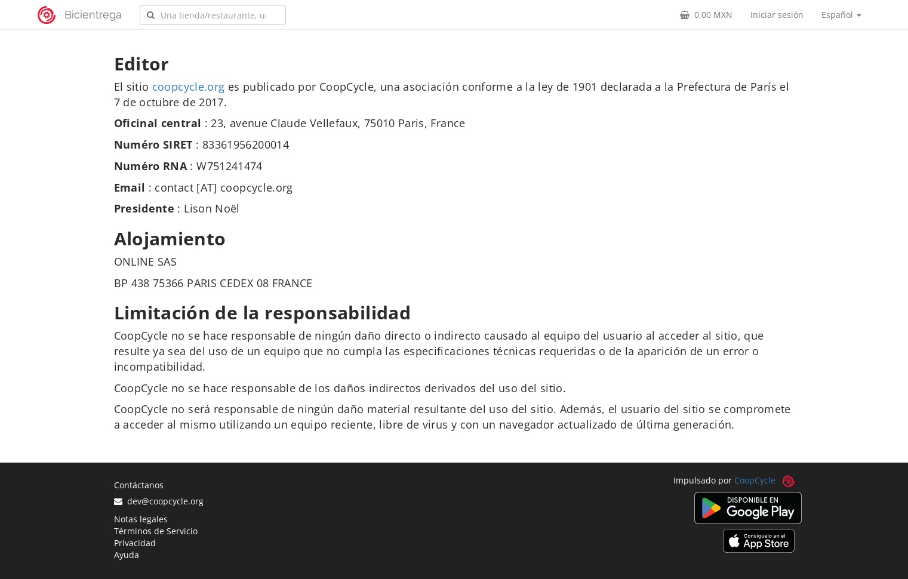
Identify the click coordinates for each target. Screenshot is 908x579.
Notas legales (141, 519)
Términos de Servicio (156, 531)
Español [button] (841, 14)
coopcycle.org (188, 86)
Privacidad (135, 543)
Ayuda (126, 554)
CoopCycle (754, 480)
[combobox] (213, 15)
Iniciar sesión (777, 14)
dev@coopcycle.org (159, 501)
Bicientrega (93, 14)
